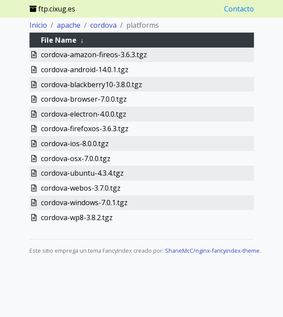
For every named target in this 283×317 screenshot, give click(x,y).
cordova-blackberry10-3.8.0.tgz (91, 84)
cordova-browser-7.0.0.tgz (84, 99)
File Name (59, 40)
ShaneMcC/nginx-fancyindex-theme (212, 250)
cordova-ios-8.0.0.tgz (75, 143)
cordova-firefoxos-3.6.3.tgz (85, 128)
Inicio (38, 25)
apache (69, 25)
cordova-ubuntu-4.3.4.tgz (82, 173)
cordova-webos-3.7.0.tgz (81, 188)
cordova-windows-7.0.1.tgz (84, 202)
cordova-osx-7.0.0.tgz (75, 158)
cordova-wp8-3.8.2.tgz (77, 217)
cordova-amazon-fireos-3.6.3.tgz (94, 54)
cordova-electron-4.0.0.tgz (83, 114)
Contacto (239, 9)
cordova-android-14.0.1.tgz (85, 69)
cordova (103, 25)
